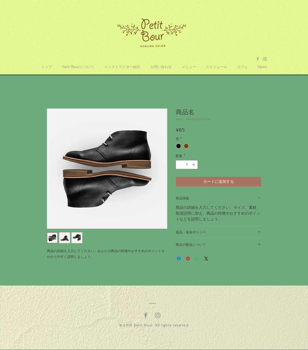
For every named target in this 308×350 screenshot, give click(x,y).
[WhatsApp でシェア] (197, 258)
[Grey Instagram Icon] (265, 59)
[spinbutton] (186, 164)
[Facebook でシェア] (179, 258)
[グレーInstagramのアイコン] (157, 315)
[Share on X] (206, 258)
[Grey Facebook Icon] (257, 59)
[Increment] (194, 164)
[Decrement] (179, 164)
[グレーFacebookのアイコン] (145, 315)
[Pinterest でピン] (188, 258)
